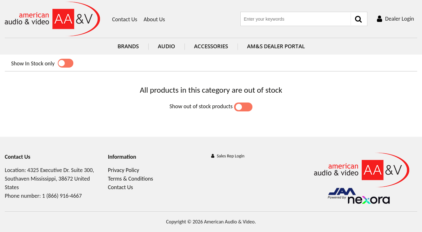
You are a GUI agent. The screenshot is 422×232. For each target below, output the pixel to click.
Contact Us (124, 19)
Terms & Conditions (130, 178)
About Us (154, 19)
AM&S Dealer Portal (276, 46)
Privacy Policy (123, 170)
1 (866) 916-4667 (62, 195)
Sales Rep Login (230, 156)
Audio (166, 46)
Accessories (211, 46)
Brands (128, 46)
